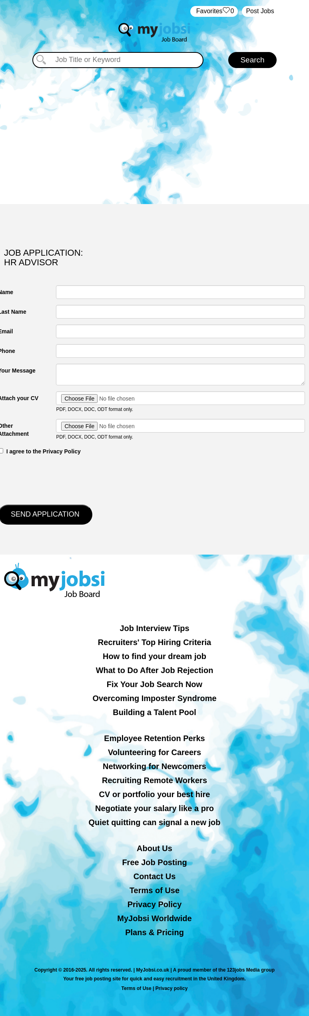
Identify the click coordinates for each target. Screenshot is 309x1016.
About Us (154, 848)
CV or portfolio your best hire (154, 794)
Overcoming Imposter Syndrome (154, 698)
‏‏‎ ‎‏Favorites (214, 11)
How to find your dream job (154, 656)
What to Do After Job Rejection (154, 670)
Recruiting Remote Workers (154, 780)
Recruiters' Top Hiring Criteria (154, 642)
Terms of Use (154, 890)
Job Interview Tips (154, 628)
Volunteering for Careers (154, 752)
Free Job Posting (154, 862)
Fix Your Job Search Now (154, 684)
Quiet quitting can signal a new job (154, 822)
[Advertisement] (154, 136)
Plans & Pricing (154, 932)
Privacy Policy (155, 904)
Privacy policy (171, 988)
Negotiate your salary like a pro (154, 808)
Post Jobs (260, 11)
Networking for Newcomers (154, 766)
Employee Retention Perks (154, 738)
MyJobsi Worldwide (154, 918)
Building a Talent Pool (154, 712)
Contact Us (155, 876)
